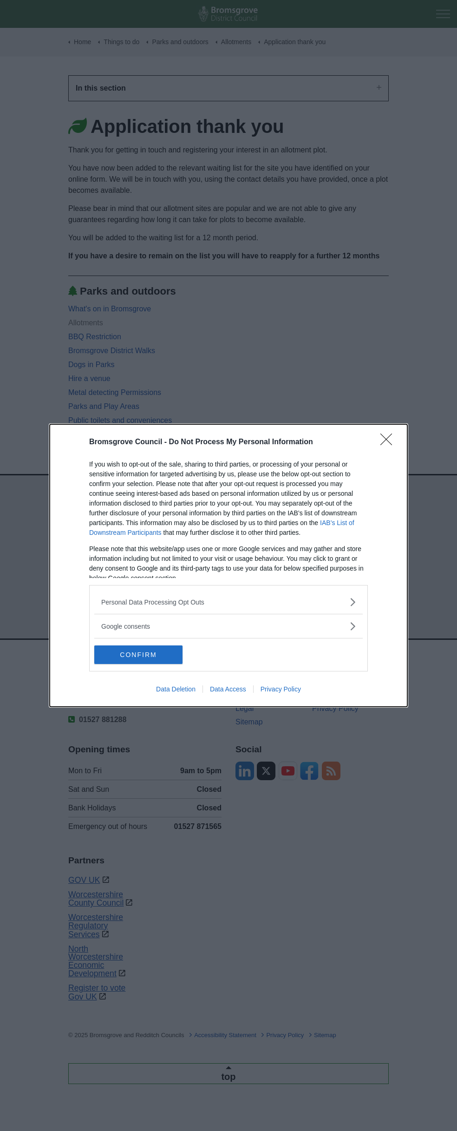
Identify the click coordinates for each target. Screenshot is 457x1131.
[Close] (389, 442)
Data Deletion (176, 689)
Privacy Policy (281, 689)
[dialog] (228, 565)
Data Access (228, 689)
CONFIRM (138, 654)
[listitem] (228, 602)
